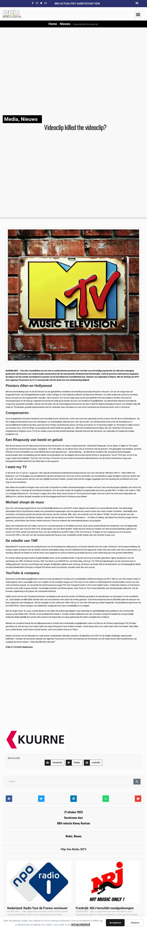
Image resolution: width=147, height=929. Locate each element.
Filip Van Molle (70, 849)
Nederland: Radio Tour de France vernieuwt (37, 908)
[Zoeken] (137, 781)
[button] (137, 3)
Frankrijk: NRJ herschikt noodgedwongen (105, 908)
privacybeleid (80, 924)
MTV (83, 849)
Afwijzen (135, 922)
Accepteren (115, 922)
